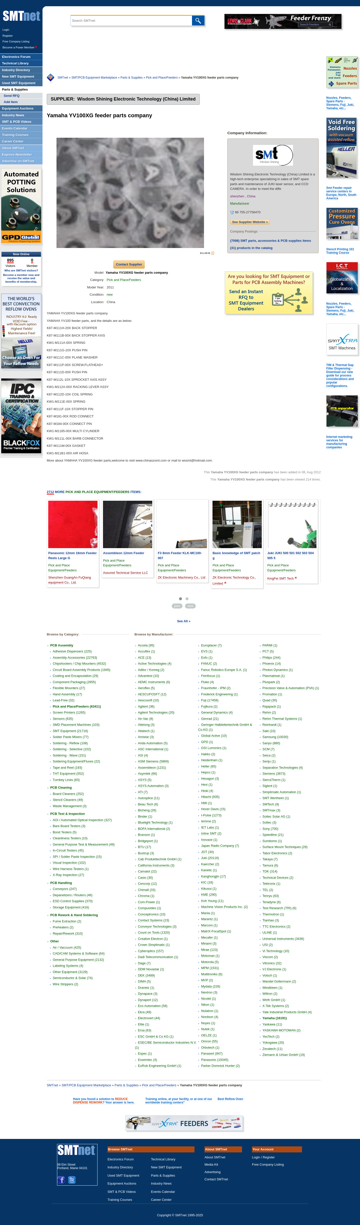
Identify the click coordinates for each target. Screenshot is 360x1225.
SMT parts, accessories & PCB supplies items (270, 241)
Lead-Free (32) (63, 700)
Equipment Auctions (122, 1183)
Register (7, 35)
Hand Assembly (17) (67, 694)
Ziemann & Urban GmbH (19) (283, 1055)
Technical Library (163, 1159)
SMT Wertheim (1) (275, 798)
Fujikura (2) (209, 706)
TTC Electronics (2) (276, 926)
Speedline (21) (273, 835)
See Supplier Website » (250, 222)
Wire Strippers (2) (65, 984)
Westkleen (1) (272, 987)
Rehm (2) (269, 712)
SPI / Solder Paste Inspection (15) (77, 856)
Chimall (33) (147, 890)
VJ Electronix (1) (274, 969)
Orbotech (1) (210, 1047)
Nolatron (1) (209, 1011)
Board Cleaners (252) (68, 794)
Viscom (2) (270, 957)
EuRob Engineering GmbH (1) (159, 1066)
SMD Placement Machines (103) (76, 725)
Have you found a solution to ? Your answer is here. (103, 1100)
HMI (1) (206, 803)
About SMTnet (214, 1157)
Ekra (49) (144, 1012)
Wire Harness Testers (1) (71, 869)
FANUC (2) (209, 663)
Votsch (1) (269, 975)
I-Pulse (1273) (211, 815)
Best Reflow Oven (230, 1099)
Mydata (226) (210, 986)
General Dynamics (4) (216, 712)
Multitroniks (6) (211, 974)
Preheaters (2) (63, 927)
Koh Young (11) (212, 901)
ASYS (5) (145, 780)
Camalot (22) (147, 871)
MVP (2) (207, 980)
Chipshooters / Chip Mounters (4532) (79, 663)
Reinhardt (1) (272, 725)
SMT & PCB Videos (122, 1192)
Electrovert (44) (149, 1018)
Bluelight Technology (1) (155, 822)
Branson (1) (146, 835)
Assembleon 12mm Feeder (123, 553)
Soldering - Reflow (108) (70, 743)
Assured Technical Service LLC (125, 573)
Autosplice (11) (149, 798)
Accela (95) (146, 645)
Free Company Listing (16, 41)
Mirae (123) (209, 950)
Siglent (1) (269, 786)
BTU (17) (144, 847)
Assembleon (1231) (152, 767)
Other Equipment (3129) (70, 972)
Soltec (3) (269, 822)
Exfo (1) (206, 657)
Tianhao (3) (270, 920)
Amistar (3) (146, 737)
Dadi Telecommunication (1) (158, 957)
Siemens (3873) (274, 773)
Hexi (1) (206, 784)
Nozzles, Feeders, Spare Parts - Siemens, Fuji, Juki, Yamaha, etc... (340, 103)
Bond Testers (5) (64, 832)
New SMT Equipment (166, 1167)
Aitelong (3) (146, 725)
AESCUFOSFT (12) (152, 694)
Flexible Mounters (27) (69, 688)
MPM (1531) (210, 968)
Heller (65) (208, 766)
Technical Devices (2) (278, 877)
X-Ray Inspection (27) (68, 875)
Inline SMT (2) (211, 833)
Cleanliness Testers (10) (70, 838)
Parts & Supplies (131, 77)
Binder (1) (145, 816)
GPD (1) (207, 742)
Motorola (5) (209, 962)
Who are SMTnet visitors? (21, 270)
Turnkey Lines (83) (66, 780)
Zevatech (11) (272, 1049)
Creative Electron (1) (153, 939)
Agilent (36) (146, 706)
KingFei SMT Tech (280, 578)
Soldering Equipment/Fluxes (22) (76, 761)
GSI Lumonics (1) (213, 748)
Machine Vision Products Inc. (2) (224, 907)
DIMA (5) (144, 981)
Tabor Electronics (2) (277, 853)
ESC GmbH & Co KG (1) (156, 1036)
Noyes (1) (208, 1023)
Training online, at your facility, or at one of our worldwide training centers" (178, 1100)
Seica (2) (269, 755)
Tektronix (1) (271, 883)
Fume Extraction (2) (67, 921)
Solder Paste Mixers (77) (70, 737)
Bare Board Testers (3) (69, 826)
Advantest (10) (148, 676)
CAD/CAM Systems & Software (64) (78, 953)
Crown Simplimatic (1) (154, 945)
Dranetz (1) (146, 987)
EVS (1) (206, 651)
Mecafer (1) (209, 937)
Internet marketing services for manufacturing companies (339, 442)
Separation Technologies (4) (282, 767)
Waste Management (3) (69, 806)
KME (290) (208, 894)
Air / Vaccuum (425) (67, 947)
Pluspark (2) (271, 682)
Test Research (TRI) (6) (279, 908)
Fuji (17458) (209, 700)
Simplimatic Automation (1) (281, 792)
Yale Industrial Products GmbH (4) (287, 1012)
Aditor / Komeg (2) (151, 670)
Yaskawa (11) (272, 1024)
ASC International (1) (153, 749)
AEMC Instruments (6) (154, 682)
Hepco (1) (208, 772)
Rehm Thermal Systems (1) (282, 719)
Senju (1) (269, 761)
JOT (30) (207, 852)
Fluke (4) (207, 682)
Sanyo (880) (271, 743)
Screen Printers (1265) (69, 712)
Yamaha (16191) (274, 1018)
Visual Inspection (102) (69, 862)
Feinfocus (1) (210, 676)
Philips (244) (271, 657)
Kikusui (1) (208, 888)
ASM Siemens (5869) (153, 761)
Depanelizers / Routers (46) (72, 895)
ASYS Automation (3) (153, 786)
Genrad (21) (209, 719)
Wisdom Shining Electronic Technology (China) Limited (136, 99)
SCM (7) (268, 749)
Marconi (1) (209, 925)
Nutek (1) (207, 1029)
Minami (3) (208, 943)
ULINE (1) (269, 932)
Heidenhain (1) (211, 760)
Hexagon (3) (210, 778)
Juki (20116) (210, 858)
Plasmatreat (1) (273, 676)
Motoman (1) (210, 956)
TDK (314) (270, 871)
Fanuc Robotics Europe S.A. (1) (224, 670)
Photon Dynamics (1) (277, 670)
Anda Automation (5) (153, 743)
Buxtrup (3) (146, 853)
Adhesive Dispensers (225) (72, 651)
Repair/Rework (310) (68, 933)
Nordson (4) (209, 1017)
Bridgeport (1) (148, 841)
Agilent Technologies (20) (156, 712)
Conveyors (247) (65, 889)
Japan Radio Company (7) (220, 846)
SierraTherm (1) (274, 780)
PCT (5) (268, 651)
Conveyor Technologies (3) (157, 926)
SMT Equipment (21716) (70, 731)
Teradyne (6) (271, 902)
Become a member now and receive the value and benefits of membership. (21, 278)
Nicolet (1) (208, 998)
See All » (183, 621)
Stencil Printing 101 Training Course (340, 250)
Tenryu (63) (270, 896)
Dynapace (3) (148, 993)
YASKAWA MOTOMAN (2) (281, 1030)
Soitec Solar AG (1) (276, 816)
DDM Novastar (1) (151, 969)
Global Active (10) (214, 735)
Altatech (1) (146, 731)
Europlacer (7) (211, 645)
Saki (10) (269, 731)
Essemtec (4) (147, 1060)
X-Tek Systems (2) (275, 1006)
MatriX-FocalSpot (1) (216, 931)
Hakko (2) (208, 754)
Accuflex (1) (146, 651)
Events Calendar (163, 1192)
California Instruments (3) (156, 865)
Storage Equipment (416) (71, 907)
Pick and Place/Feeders (162, 77)
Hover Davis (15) (213, 809)
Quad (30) (269, 700)
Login (5, 29)
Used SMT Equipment (123, 1175)
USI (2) (267, 945)
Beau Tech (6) (148, 804)
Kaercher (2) (210, 864)
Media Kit (211, 1164)
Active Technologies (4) (155, 663)
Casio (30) (145, 877)
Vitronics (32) (272, 963)
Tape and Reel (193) (67, 767)
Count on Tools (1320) (154, 932)
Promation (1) (272, 694)
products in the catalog (251, 248)
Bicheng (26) (147, 810)
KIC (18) (207, 882)
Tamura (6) (270, 865)
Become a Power (20, 47)
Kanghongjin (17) (213, 876)
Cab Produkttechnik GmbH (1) (160, 859)
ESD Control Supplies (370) (73, 901)
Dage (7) (144, 963)
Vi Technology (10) (275, 951)
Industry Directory (120, 1167)
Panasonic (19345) (214, 1060)
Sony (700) (270, 829)
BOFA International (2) (154, 829)
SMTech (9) (270, 804)
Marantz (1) (209, 919)
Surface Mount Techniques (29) (285, 847)
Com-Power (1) (149, 902)
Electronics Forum (121, 1159)
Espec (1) (145, 1053)
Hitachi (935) (210, 797)
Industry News (161, 1183)
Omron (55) (209, 1041)
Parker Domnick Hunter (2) (220, 1066)
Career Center (161, 1200)
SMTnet (63, 77)
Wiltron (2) (270, 993)
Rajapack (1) (271, 706)
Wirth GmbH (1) (273, 1000)
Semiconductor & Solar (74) (73, 978)
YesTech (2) (271, 1036)
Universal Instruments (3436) (283, 939)
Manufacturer (239, 203)
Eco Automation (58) (153, 1006)
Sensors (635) (63, 719)
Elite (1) (143, 1024)
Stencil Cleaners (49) (68, 800)
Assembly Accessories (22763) (75, 657)
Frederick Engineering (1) (219, 694)
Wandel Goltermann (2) (279, 981)
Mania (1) (208, 913)
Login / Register (263, 1157)
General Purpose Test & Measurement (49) (84, 844)
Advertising (212, 1172)
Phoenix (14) (271, 663)
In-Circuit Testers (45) (68, 850)
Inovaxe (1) (209, 840)
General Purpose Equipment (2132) (78, 960)
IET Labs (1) (210, 827)
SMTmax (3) (271, 810)
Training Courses (120, 1200)
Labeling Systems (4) (68, 966)
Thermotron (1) (273, 914)
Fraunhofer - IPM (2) (215, 688)
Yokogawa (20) (273, 1042)
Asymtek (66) (147, 773)
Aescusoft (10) (148, 700)
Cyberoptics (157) (151, 951)
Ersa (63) (144, 1030)
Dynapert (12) (148, 1000)
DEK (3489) (146, 975)
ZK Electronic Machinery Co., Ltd (181, 577)
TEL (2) (267, 890)
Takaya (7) (270, 859)
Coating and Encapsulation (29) (75, 676)
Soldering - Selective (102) (72, 749)
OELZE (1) (208, 1035)
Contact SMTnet (216, 1179)
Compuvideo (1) (149, 908)
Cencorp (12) (147, 883)
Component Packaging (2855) (74, 682)
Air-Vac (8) (145, 719)
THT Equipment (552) (68, 773)
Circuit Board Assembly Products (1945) (81, 670)
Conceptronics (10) (152, 914)
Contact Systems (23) (153, 920)
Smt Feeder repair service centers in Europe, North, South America (341, 193)
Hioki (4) (207, 791)
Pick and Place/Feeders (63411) (77, 706)
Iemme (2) (208, 821)
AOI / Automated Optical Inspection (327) (82, 820)
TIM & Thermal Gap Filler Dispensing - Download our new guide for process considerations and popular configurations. (340, 375)
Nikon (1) (207, 1004)
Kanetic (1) (209, 870)
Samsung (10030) (275, 737)
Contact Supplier (129, 264)
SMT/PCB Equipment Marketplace (94, 77)
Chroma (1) (146, 896)
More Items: (94, 492)
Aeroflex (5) (146, 688)
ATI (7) (143, 792)
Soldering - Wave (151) (69, 755)
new (110, 294)
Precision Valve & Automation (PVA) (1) (290, 688)
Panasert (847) (211, 1053)
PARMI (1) (270, 645)
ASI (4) (143, 755)
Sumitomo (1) (272, 841)
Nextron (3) (209, 992)
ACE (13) (144, 657)
